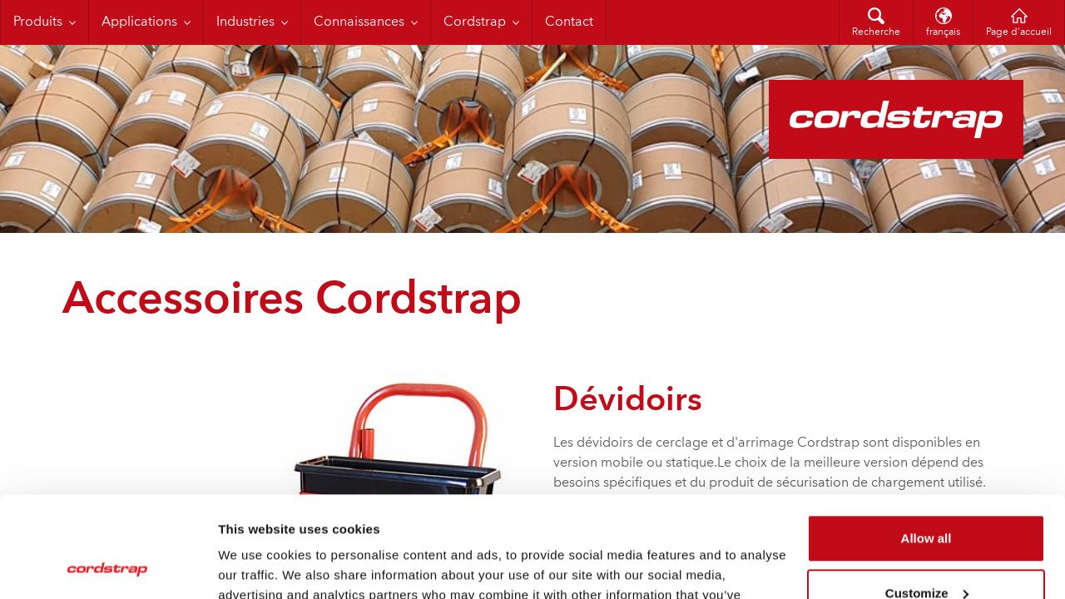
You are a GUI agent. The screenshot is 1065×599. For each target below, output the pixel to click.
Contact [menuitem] (569, 22)
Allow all (926, 444)
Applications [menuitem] (139, 22)
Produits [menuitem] (37, 22)
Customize (926, 498)
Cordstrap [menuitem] (474, 22)
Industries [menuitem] (245, 22)
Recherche (876, 32)
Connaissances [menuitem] (359, 22)
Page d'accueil (1019, 32)
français (943, 32)
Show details (256, 566)
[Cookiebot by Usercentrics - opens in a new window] (108, 566)
